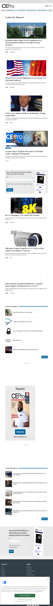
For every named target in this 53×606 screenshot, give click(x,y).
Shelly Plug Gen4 (17, 340)
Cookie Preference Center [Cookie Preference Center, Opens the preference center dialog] (25, 599)
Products (3, 555)
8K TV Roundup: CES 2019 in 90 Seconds (22, 215)
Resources (3, 559)
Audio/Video (29, 557)
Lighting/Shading (30, 559)
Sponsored (3, 561)
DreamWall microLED (10, 10)
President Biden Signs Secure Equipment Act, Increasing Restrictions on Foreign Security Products (23, 42)
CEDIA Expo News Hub (42, 10)
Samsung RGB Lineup (31, 10)
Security (28, 561)
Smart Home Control (31, 555)
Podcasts (3, 563)
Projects (3, 557)
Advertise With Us (5, 570)
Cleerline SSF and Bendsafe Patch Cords (22, 321)
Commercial (29, 553)
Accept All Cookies (25, 595)
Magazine (3, 574)
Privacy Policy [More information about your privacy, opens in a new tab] (39, 591)
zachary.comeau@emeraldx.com (33, 576)
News (7, 87)
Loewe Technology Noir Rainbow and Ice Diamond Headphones (28, 331)
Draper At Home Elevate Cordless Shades (22, 312)
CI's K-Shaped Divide (21, 10)
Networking (29, 551)
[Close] (48, 579)
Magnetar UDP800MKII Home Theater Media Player (25, 349)
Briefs (2, 553)
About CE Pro (4, 572)
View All (44, 357)
